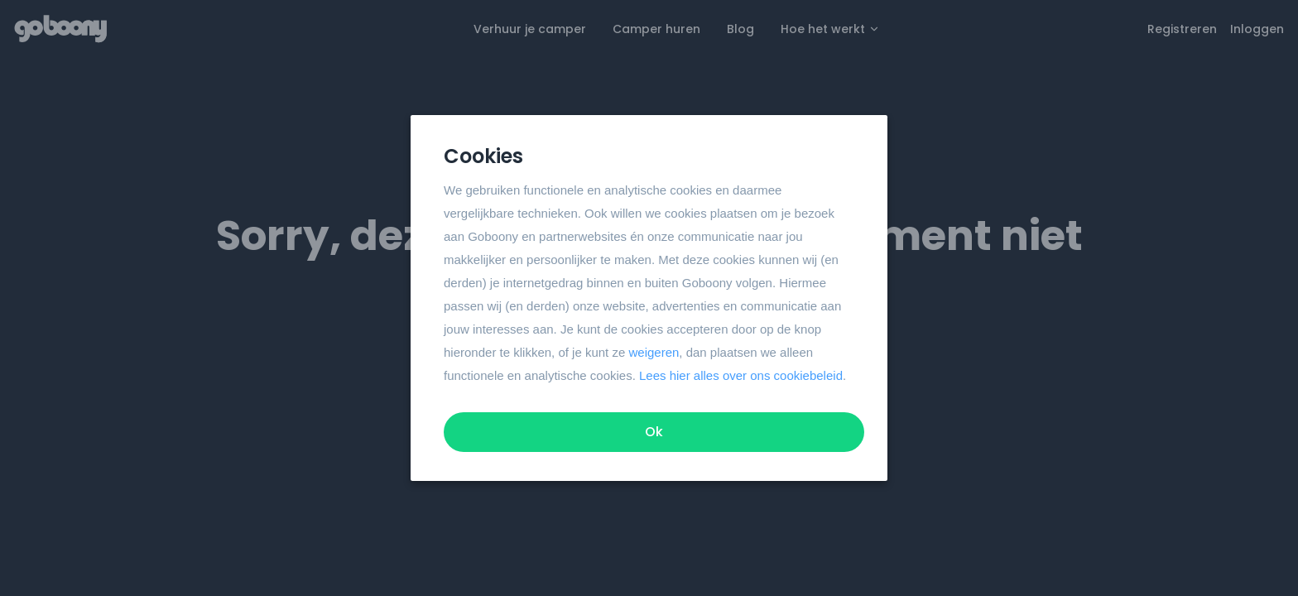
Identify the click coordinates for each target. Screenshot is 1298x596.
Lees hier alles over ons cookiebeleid (741, 375)
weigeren (653, 352)
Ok (654, 431)
